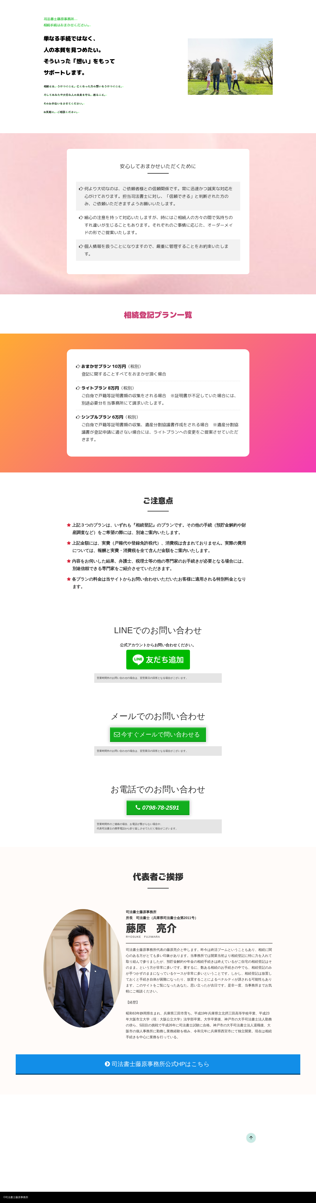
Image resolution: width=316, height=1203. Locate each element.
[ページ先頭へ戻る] (251, 1138)
